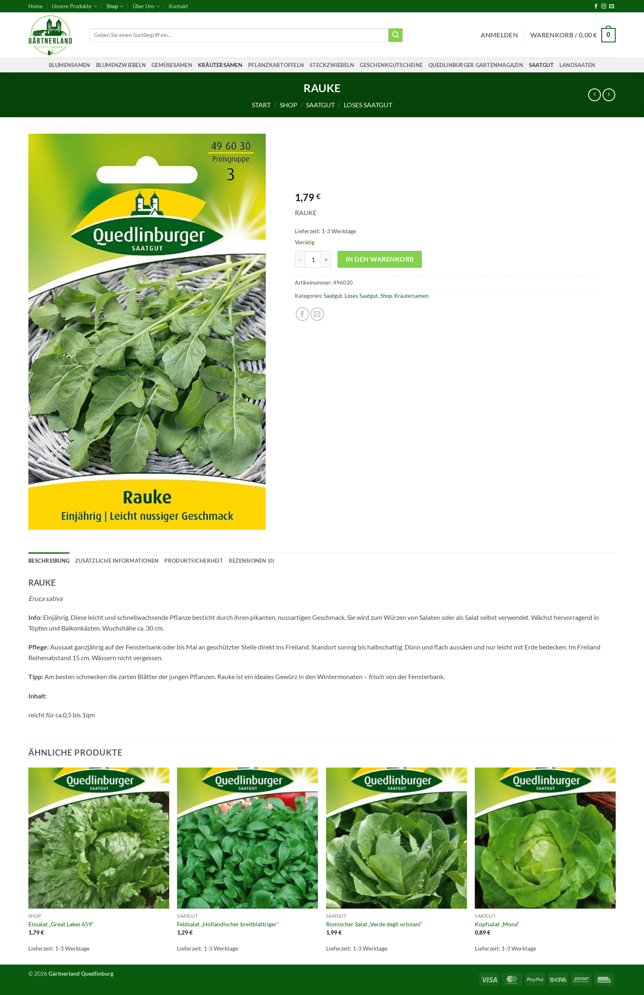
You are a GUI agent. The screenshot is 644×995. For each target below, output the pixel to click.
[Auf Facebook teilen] (302, 314)
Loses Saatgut (368, 105)
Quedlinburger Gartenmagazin (475, 65)
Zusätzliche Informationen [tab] (117, 560)
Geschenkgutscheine (391, 65)
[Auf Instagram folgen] (603, 6)
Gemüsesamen (172, 65)
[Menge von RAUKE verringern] (300, 259)
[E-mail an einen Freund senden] (317, 314)
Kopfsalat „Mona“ (497, 924)
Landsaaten (577, 65)
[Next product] (594, 94)
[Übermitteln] (395, 35)
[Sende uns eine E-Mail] (611, 6)
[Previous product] (609, 94)
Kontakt (178, 6)
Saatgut (541, 65)
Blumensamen (69, 65)
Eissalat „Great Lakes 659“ (61, 924)
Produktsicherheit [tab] (193, 560)
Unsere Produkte (74, 6)
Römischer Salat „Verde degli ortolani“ (374, 924)
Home (35, 6)
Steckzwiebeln (332, 65)
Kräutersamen (220, 65)
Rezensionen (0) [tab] (252, 560)
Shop (114, 6)
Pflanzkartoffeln (276, 65)
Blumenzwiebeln (121, 65)
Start (261, 105)
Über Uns (146, 6)
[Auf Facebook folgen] (595, 6)
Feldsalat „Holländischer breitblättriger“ (228, 924)
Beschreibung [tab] (48, 560)
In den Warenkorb (380, 259)
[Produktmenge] (313, 259)
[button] (499, 35)
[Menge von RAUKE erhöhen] (326, 259)
